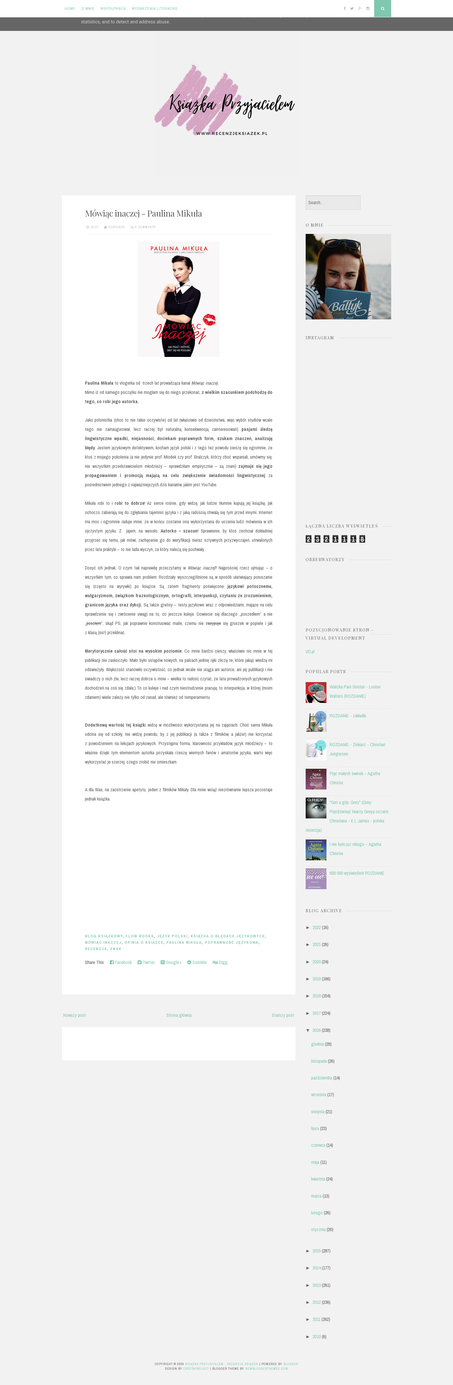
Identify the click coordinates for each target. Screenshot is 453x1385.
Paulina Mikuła (184, 942)
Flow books (140, 936)
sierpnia (317, 1111)
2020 (317, 961)
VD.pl (310, 651)
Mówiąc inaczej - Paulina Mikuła (143, 213)
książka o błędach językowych (228, 936)
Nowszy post (74, 1015)
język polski (172, 936)
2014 (317, 1268)
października (321, 1078)
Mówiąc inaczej (103, 942)
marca (316, 1196)
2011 (316, 1319)
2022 (317, 927)
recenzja (96, 948)
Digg (220, 962)
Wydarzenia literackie (155, 8)
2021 (317, 944)
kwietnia (318, 1179)
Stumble (197, 962)
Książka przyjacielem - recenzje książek (221, 1364)
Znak (116, 948)
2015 (317, 1251)
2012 (317, 1302)
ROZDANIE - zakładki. (348, 715)
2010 (317, 1336)
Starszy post (283, 1015)
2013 (317, 1285)
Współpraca (113, 8)
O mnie (87, 8)
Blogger (290, 1364)
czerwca (318, 1145)
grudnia (317, 1044)
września (318, 1094)
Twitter (146, 962)
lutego (317, 1212)
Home (70, 8)
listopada (319, 1061)
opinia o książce (144, 942)
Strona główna (179, 1015)
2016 (317, 1030)
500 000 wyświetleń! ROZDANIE (357, 873)
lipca (315, 1128)
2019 (317, 979)
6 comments (145, 227)
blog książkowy (104, 936)
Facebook (121, 962)
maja (315, 1162)
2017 (317, 1013)
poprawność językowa (232, 942)
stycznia (318, 1229)
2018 (317, 996)
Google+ (171, 962)
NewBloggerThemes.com (266, 1369)
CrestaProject (196, 1369)
